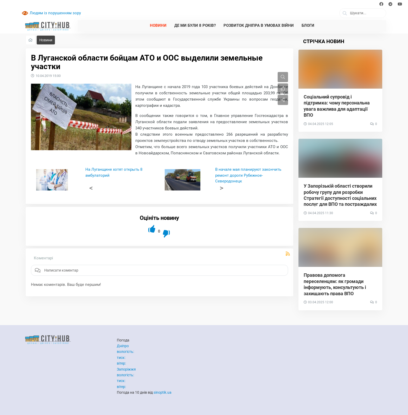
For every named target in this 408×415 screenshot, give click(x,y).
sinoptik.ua (162, 392)
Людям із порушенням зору (55, 13)
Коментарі (43, 258)
